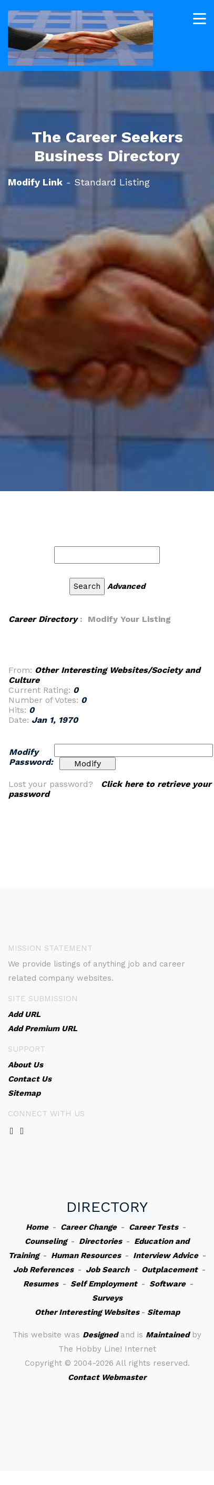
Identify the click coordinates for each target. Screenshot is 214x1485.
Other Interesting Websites (87, 1312)
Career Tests (153, 1227)
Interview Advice (165, 1255)
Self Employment (103, 1284)
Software (167, 1284)
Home (37, 1227)
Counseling (46, 1241)
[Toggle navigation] (199, 18)
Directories (100, 1241)
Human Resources (86, 1255)
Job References (43, 1269)
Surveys (107, 1298)
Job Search (107, 1269)
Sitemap (163, 1312)
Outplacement (169, 1269)
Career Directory (42, 619)
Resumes (40, 1284)
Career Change (88, 1227)
